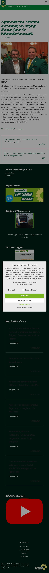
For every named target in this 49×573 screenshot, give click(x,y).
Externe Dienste (29, 290)
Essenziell (10, 290)
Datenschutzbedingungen (24, 307)
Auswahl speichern (24, 300)
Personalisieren (24, 304)
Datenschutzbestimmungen (24, 284)
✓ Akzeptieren (24, 295)
